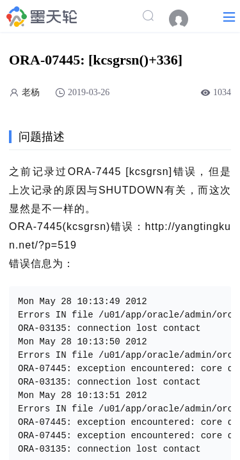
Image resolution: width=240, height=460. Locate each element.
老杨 (31, 92)
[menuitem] (185, 19)
